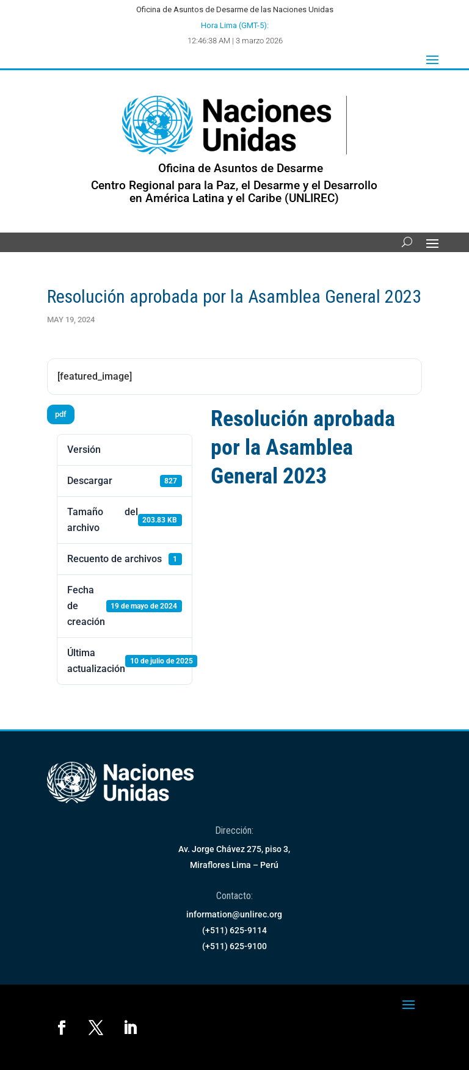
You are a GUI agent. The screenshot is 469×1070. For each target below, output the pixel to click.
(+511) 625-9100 (234, 946)
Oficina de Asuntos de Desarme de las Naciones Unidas (234, 9)
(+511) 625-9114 (234, 930)
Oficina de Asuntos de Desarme (240, 168)
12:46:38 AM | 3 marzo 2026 (235, 40)
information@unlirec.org (234, 914)
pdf (61, 414)
